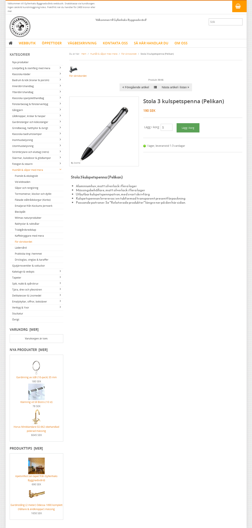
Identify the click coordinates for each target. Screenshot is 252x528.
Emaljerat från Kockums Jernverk (33, 206)
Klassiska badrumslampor (27, 134)
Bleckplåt (20, 212)
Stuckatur (17, 313)
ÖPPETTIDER (52, 43)
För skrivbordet (23, 241)
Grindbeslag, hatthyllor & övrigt (30, 128)
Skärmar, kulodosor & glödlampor (31, 158)
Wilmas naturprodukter (28, 218)
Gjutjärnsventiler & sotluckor (28, 265)
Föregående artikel (135, 87)
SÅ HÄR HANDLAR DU (151, 43)
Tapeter (16, 277)
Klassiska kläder (21, 74)
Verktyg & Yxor (20, 307)
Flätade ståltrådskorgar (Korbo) (33, 200)
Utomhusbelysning (23, 146)
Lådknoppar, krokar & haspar (29, 116)
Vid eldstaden (22, 182)
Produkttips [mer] (26, 448)
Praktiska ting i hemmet (28, 253)
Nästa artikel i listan (175, 87)
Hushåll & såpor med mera (27, 170)
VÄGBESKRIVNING (82, 43)
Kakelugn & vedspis (23, 271)
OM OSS (181, 43)
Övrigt (15, 319)
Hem (83, 53)
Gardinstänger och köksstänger (30, 122)
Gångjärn (17, 110)
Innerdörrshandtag (23, 86)
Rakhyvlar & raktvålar (27, 224)
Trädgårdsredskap (25, 230)
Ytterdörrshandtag (22, 92)
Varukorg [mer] (24, 329)
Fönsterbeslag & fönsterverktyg (30, 104)
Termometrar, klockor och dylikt (33, 194)
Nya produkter (20, 62)
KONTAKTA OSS (115, 43)
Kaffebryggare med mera (29, 235)
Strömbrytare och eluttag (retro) (30, 152)
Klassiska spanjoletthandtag (28, 98)
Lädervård (21, 247)
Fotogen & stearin (22, 164)
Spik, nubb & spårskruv (25, 283)
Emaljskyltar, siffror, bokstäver (29, 301)
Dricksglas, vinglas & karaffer (31, 259)
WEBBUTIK (27, 43)
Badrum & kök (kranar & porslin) (30, 80)
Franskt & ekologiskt (26, 176)
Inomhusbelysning (22, 140)
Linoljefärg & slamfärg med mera (31, 68)
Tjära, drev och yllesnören (27, 289)
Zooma (75, 163)
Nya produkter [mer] (29, 349)
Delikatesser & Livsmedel (26, 295)
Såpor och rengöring (26, 188)
